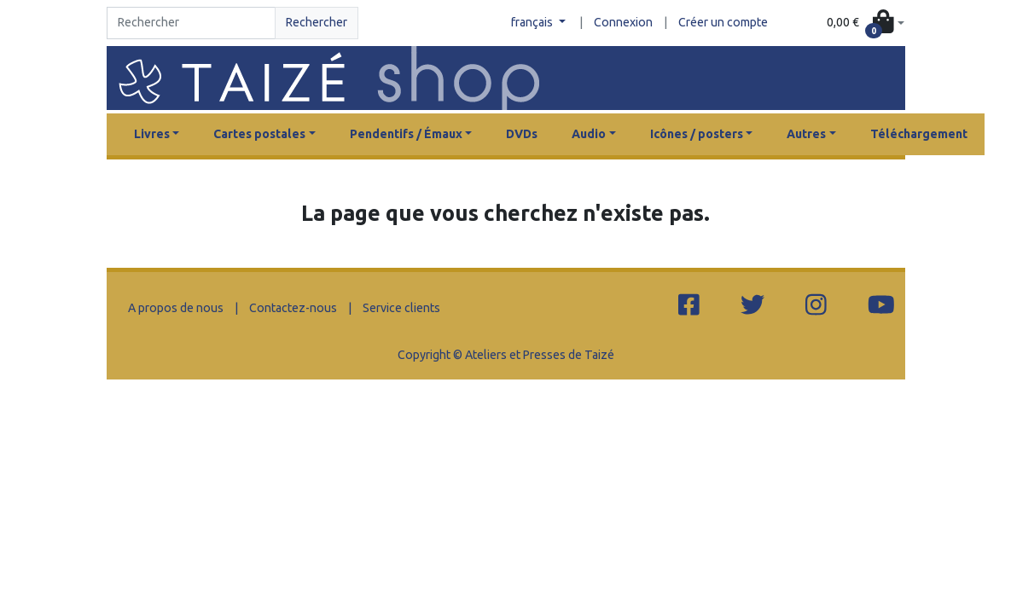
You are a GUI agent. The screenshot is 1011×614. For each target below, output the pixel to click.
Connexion (623, 22)
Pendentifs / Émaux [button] (406, 134)
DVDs (521, 134)
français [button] (533, 22)
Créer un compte (723, 22)
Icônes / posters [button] (696, 134)
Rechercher (316, 22)
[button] (865, 23)
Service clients (401, 308)
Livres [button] (152, 134)
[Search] (191, 23)
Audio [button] (589, 134)
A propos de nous (176, 308)
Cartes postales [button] (259, 134)
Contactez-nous (293, 308)
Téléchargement (918, 134)
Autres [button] (806, 134)
